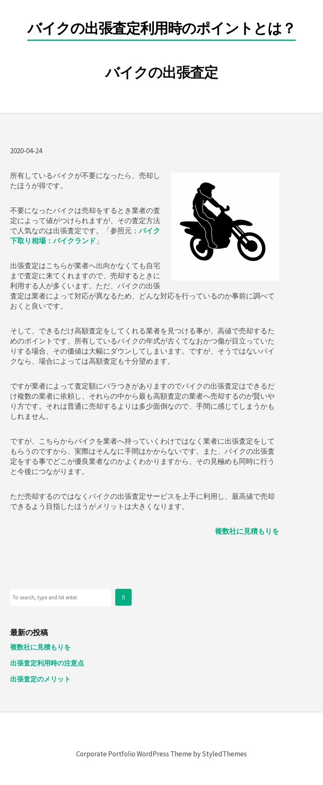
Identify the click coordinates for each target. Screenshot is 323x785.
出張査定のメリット (40, 679)
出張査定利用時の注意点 (47, 663)
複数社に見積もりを (247, 531)
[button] (123, 597)
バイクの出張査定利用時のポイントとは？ (161, 29)
